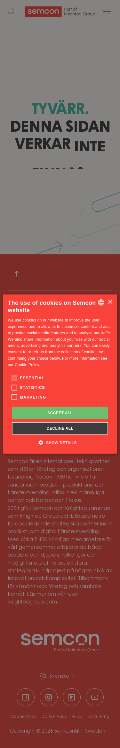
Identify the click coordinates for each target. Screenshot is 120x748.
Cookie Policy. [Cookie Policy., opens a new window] (27, 365)
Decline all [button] (60, 428)
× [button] (110, 302)
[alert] (60, 374)
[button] (60, 442)
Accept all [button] (60, 412)
